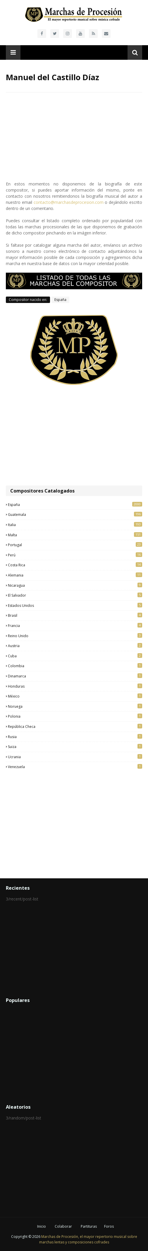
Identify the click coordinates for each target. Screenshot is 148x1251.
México (75, 696)
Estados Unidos (75, 605)
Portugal (75, 544)
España (60, 299)
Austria (75, 645)
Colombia (75, 665)
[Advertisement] (74, 436)
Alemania (75, 575)
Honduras (75, 686)
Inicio (41, 1226)
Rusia (75, 736)
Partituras (89, 1226)
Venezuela (75, 766)
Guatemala (75, 514)
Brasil (75, 615)
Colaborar (63, 1226)
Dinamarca (75, 676)
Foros (109, 1226)
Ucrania (75, 756)
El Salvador (75, 595)
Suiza (75, 746)
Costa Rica (75, 564)
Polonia (75, 716)
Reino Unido (75, 635)
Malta (75, 534)
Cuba (75, 655)
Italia (75, 524)
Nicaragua (75, 585)
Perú (75, 555)
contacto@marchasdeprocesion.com (69, 202)
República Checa (75, 726)
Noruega (75, 706)
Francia (75, 625)
